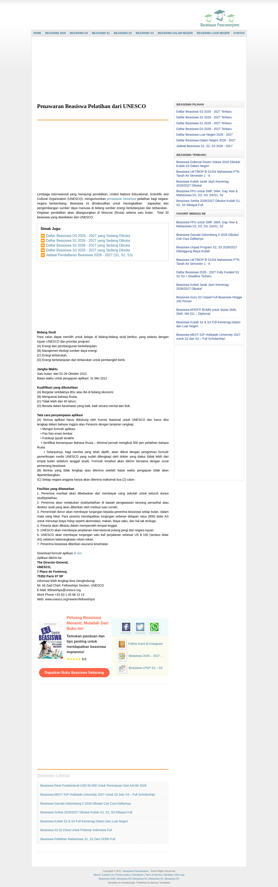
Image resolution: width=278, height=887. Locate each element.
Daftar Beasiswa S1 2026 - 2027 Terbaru (204, 123)
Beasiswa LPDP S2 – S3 (145, 668)
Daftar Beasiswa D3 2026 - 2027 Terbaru (204, 129)
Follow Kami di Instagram (145, 643)
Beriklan (168, 874)
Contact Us (108, 874)
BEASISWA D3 (79, 33)
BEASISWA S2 (123, 33)
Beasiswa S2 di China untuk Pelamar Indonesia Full (76, 830)
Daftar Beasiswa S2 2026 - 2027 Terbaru (204, 117)
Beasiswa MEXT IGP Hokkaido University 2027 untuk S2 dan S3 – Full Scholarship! (97, 794)
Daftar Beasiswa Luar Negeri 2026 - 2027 (204, 134)
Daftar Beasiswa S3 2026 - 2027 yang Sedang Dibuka (88, 250)
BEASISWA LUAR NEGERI (213, 33)
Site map (179, 874)
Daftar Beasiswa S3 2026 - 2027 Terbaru (204, 111)
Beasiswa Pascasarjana (135, 871)
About (96, 874)
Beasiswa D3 (124, 878)
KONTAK (239, 33)
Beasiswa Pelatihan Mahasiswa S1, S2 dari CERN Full (77, 839)
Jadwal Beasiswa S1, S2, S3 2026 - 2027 (204, 146)
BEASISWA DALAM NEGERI (175, 33)
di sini (78, 553)
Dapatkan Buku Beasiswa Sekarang (74, 672)
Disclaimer (138, 874)
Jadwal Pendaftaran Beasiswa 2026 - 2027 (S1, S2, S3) (89, 255)
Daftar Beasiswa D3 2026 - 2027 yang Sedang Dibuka (88, 236)
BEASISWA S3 (145, 33)
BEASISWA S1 (101, 33)
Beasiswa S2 (156, 878)
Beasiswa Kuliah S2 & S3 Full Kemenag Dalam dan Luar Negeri (84, 821)
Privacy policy (123, 874)
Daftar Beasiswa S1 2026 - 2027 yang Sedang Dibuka (88, 240)
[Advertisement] (138, 69)
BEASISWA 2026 (55, 33)
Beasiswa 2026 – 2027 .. (145, 656)
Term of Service (154, 874)
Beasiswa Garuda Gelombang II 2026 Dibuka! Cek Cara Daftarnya (85, 803)
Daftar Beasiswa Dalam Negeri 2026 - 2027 (205, 140)
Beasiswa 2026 (107, 878)
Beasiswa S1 (140, 878)
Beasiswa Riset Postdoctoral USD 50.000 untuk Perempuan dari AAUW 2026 (93, 785)
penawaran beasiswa (121, 199)
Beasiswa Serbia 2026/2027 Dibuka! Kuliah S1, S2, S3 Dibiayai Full (86, 812)
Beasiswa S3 (172, 878)
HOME (37, 33)
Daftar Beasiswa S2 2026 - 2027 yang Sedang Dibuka (88, 245)
